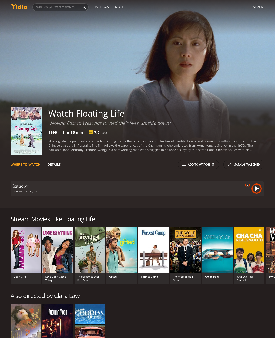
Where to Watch (25, 164)
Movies (120, 7)
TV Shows (102, 7)
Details (54, 164)
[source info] (247, 185)
